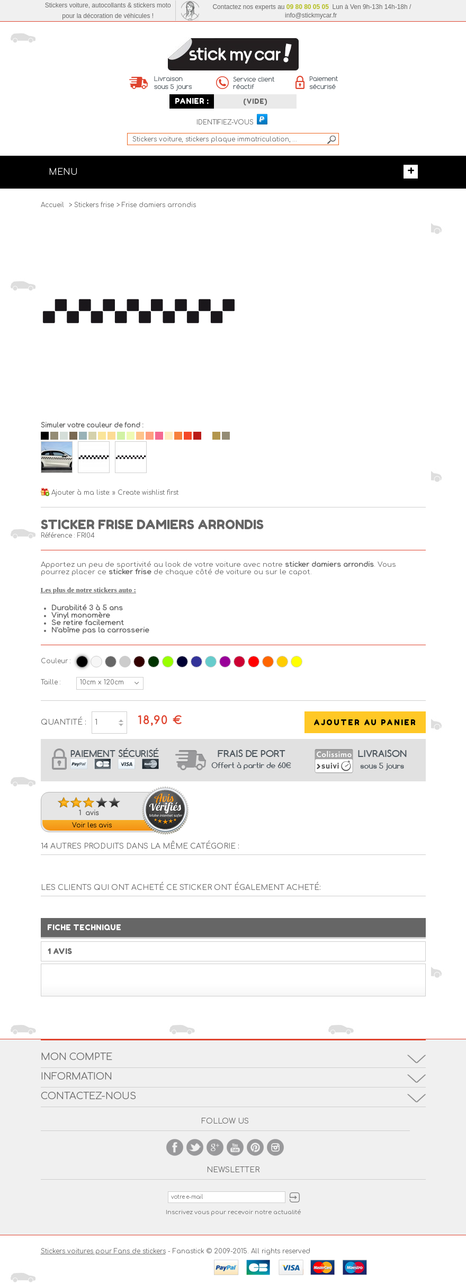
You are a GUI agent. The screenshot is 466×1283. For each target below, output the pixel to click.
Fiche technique (84, 927)
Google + (215, 1147)
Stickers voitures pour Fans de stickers (103, 1251)
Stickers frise (94, 205)
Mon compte (76, 1057)
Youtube (235, 1147)
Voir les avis (92, 825)
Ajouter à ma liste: (81, 492)
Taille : (51, 682)
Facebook (174, 1147)
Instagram (275, 1147)
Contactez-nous (88, 1096)
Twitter (194, 1147)
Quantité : (63, 722)
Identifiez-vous (225, 123)
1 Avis (60, 951)
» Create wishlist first (145, 492)
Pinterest (255, 1147)
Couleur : (56, 661)
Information (76, 1076)
